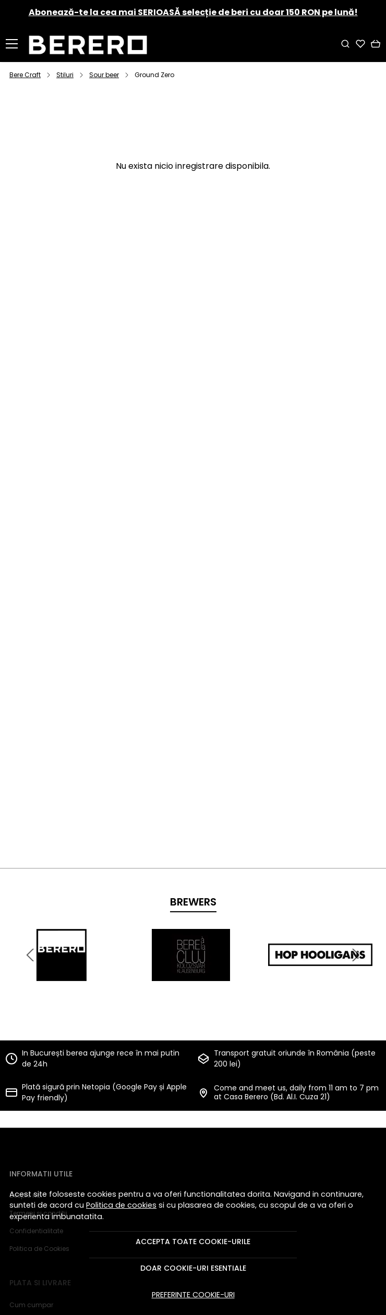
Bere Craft (25, 74)
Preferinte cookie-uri (193, 1294)
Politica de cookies (121, 1205)
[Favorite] (360, 43)
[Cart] (375, 43)
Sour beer (104, 74)
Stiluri (65, 74)
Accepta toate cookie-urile (193, 1241)
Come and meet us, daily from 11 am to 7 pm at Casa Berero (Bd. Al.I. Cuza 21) (296, 1092)
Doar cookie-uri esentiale (193, 1268)
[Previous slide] (30, 954)
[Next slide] (355, 954)
